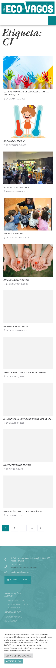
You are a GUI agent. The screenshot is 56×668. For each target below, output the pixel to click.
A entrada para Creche (16, 326)
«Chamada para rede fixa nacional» (24, 567)
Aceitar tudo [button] (13, 661)
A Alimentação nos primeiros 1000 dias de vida (28, 419)
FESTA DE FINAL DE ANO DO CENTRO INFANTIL (25, 372)
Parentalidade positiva (16, 280)
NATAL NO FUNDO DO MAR (16, 187)
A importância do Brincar (17, 465)
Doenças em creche (13, 141)
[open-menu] (52, 20)
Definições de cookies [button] (18, 656)
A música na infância (14, 234)
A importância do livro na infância (22, 511)
